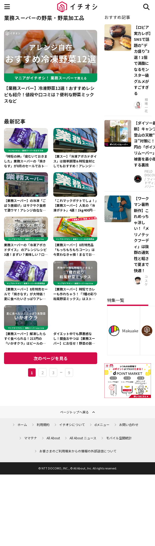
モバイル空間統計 (119, 438)
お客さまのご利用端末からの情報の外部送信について (77, 451)
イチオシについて (72, 424)
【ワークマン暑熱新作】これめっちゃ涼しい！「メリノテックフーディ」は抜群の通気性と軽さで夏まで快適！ (141, 234)
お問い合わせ (128, 424)
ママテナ (30, 438)
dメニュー (101, 424)
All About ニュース (83, 438)
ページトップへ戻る (74, 412)
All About (53, 438)
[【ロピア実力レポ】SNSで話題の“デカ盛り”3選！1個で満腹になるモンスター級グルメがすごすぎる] (117, 37)
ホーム (22, 424)
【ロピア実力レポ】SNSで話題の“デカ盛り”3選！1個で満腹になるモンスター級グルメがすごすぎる (142, 60)
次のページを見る (50, 358)
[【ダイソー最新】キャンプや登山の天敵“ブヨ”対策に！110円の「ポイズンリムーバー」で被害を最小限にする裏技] (117, 133)
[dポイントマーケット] (127, 394)
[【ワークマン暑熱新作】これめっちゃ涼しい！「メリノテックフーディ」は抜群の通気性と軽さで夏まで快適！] (117, 209)
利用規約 (43, 424)
